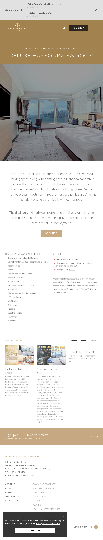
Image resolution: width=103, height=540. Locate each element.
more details (32, 7)
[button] (63, 28)
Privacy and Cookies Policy (48, 523)
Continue (35, 530)
